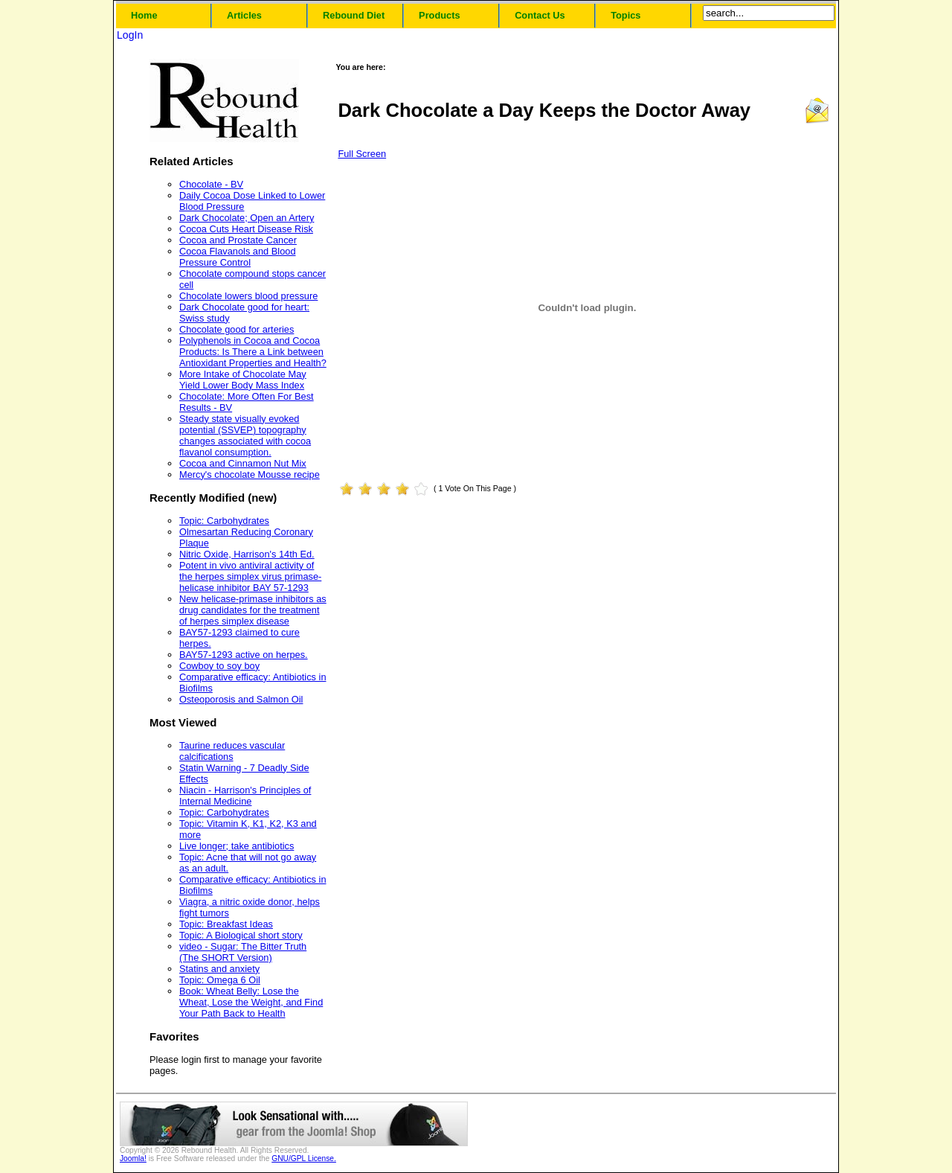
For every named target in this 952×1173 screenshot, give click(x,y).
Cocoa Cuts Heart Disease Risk (246, 228)
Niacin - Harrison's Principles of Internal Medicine (245, 795)
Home (144, 15)
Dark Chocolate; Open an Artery (246, 217)
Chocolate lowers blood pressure (248, 295)
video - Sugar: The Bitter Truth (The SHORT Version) (242, 952)
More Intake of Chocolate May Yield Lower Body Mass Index (242, 379)
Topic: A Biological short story (241, 935)
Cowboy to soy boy (219, 665)
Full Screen (362, 153)
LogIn (130, 35)
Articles (244, 15)
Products (439, 15)
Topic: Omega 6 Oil (219, 979)
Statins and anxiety (219, 968)
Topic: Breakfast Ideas (226, 924)
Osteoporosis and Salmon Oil (241, 699)
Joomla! (133, 1158)
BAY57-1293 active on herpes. (243, 654)
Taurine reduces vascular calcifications (232, 751)
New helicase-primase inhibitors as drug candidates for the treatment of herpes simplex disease (253, 610)
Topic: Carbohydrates (224, 520)
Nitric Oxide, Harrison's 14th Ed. (247, 554)
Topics (625, 15)
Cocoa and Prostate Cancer (238, 240)
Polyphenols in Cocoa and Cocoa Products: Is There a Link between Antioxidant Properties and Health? (253, 351)
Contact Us (540, 15)
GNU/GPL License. (303, 1158)
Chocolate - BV (211, 184)
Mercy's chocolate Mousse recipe (249, 474)
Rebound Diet (354, 15)
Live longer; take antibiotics (236, 845)
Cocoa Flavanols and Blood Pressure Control (237, 257)
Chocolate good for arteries (236, 329)
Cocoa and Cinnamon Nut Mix (242, 463)
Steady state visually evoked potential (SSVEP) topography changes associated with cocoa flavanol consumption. (245, 435)
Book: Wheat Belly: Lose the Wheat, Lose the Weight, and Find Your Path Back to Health (251, 1002)
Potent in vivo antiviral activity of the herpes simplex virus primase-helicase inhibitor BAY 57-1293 (250, 576)
